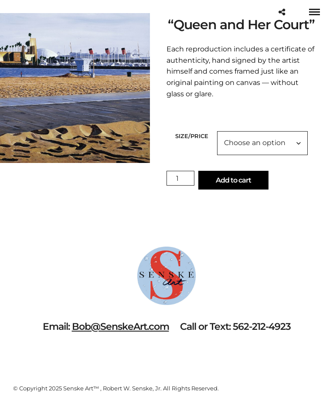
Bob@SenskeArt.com (120, 326)
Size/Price (191, 135)
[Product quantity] (180, 178)
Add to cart (233, 180)
